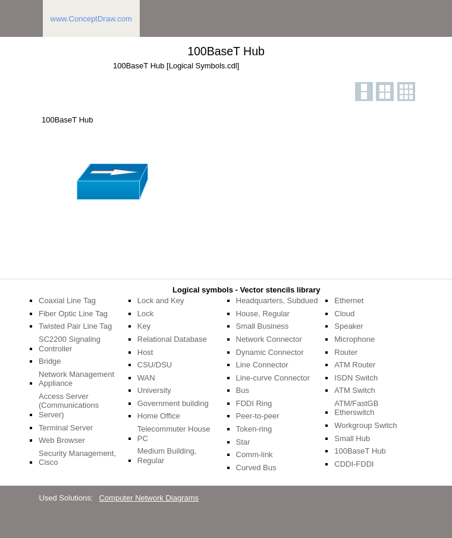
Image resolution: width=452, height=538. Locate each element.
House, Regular (263, 313)
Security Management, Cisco (77, 458)
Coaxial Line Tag (67, 300)
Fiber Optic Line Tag (73, 313)
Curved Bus (256, 467)
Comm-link (254, 454)
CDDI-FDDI (353, 464)
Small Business (262, 326)
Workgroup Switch (365, 425)
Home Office (158, 415)
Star (243, 442)
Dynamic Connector (270, 352)
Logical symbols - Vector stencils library (246, 289)
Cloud (344, 313)
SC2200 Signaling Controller (70, 344)
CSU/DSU (154, 364)
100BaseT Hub (360, 450)
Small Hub (352, 438)
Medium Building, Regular (167, 455)
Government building (173, 403)
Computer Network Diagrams (149, 497)
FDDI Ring (254, 403)
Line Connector (262, 364)
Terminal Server (66, 427)
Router (345, 352)
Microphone (354, 339)
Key (143, 326)
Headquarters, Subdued (277, 300)
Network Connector (269, 339)
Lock (145, 313)
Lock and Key (160, 300)
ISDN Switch (356, 377)
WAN (146, 377)
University (154, 390)
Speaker (348, 326)
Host (145, 352)
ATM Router (354, 364)
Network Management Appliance (76, 379)
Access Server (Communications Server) (69, 405)
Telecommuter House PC (174, 433)
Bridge (50, 361)
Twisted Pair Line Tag (75, 326)
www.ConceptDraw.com (91, 18)
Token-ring (254, 428)
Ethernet (348, 300)
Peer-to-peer (258, 415)
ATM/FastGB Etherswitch (356, 408)
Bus (242, 390)
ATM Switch (354, 390)
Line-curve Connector (273, 377)
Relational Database (172, 339)
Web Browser (62, 440)
